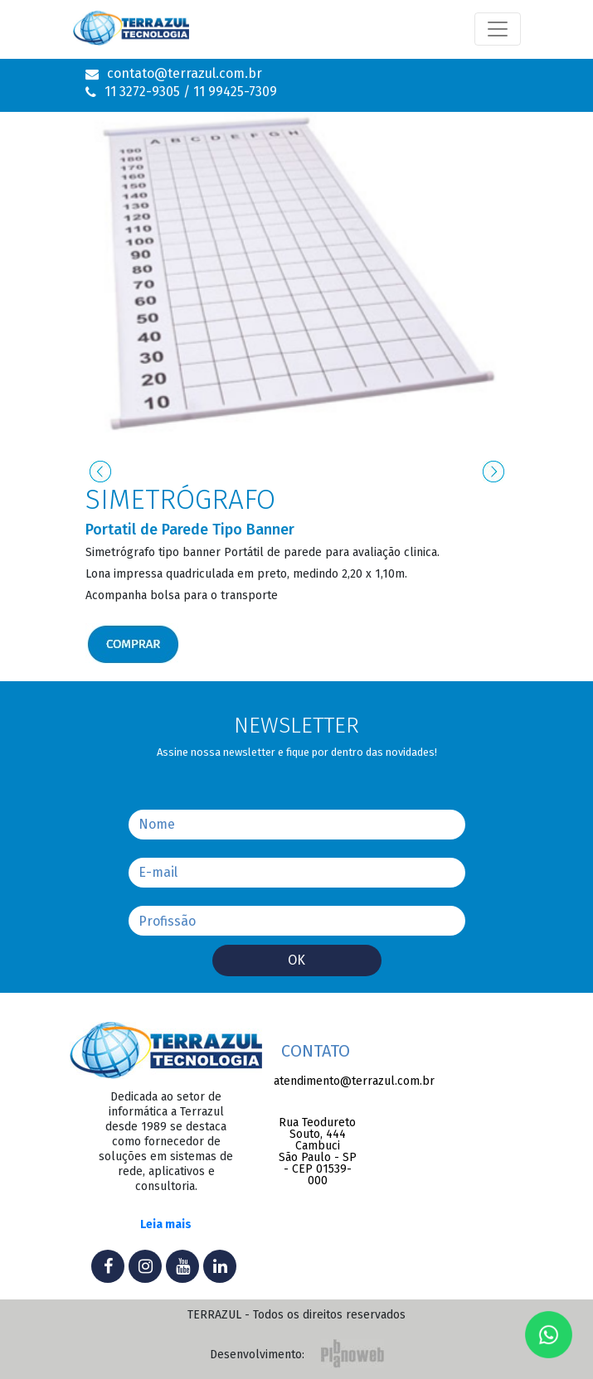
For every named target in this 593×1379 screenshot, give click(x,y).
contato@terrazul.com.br (184, 73)
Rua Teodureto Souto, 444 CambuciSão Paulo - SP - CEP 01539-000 (318, 1152)
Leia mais (166, 1225)
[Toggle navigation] (497, 29)
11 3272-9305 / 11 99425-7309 (191, 92)
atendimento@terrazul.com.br (317, 1081)
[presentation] (100, 471)
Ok (296, 960)
